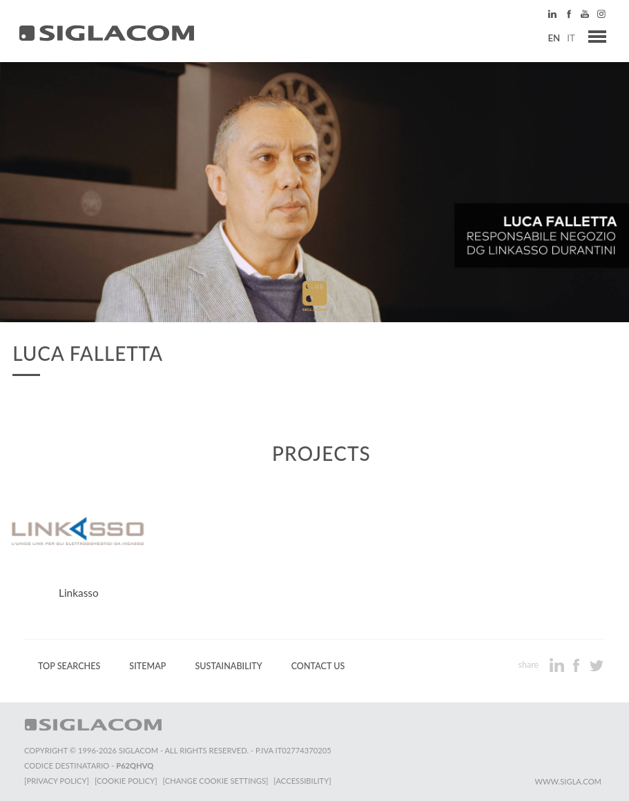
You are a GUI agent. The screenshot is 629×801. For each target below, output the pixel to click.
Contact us (318, 666)
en (554, 37)
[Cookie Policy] (126, 780)
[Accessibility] (302, 780)
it (571, 37)
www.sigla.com (567, 781)
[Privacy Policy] (56, 780)
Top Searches (69, 666)
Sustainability (228, 666)
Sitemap (147, 666)
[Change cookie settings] (216, 780)
